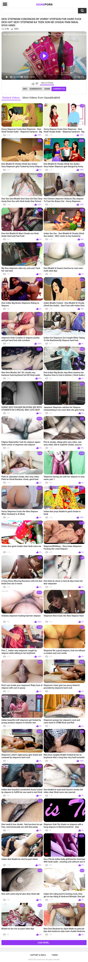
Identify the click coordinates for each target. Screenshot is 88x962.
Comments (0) (59, 89)
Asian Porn (41, 960)
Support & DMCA (38, 955)
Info (25, 89)
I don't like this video (36, 83)
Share (47, 89)
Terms (55, 955)
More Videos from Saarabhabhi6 (41, 97)
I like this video (33, 83)
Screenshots (36, 89)
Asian (44, 4)
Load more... (44, 943)
